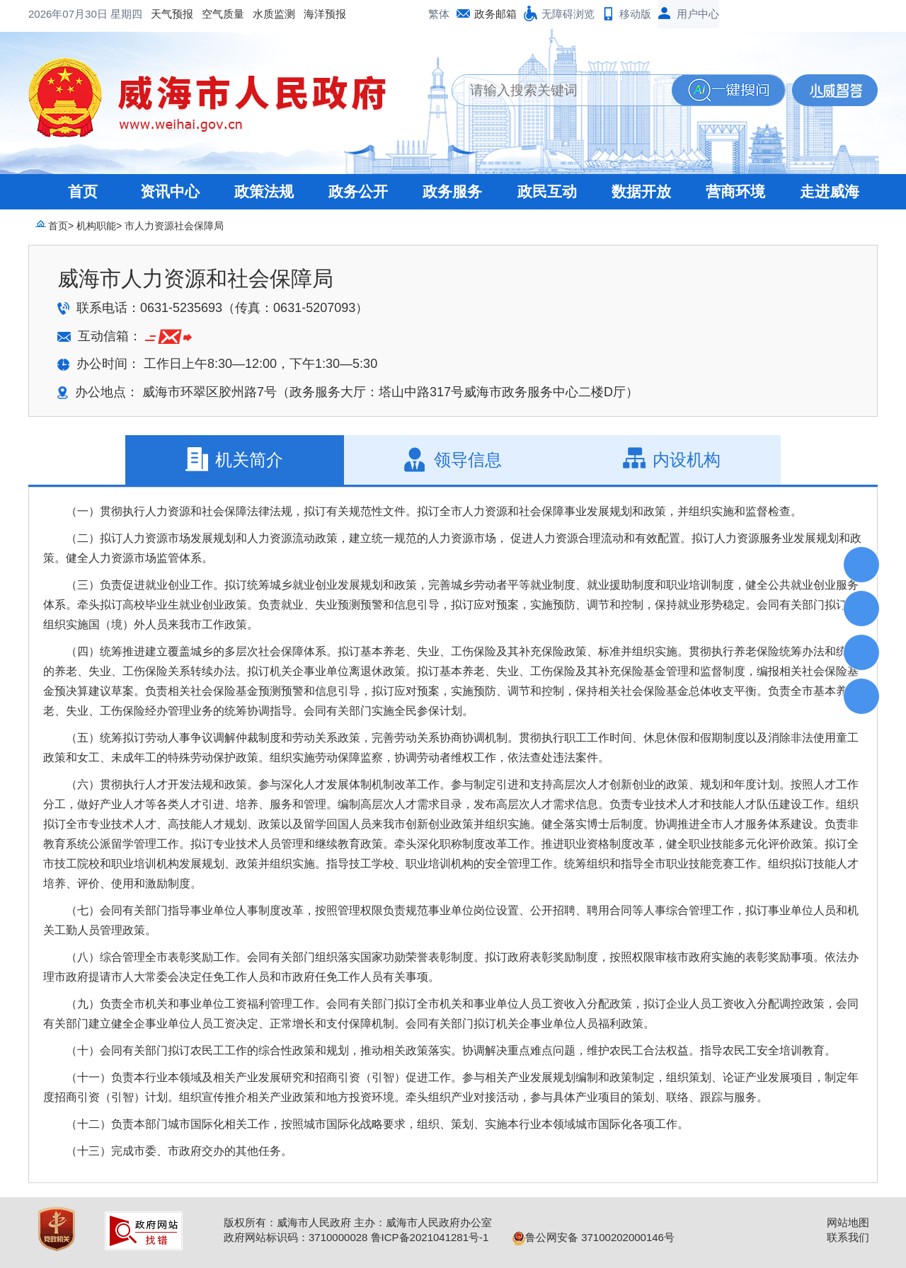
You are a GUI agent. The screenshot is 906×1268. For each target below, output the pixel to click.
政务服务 (452, 191)
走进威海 (829, 191)
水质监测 (160, 14)
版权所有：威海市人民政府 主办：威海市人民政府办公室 (358, 1222)
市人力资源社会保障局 (174, 225)
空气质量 (109, 14)
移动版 (635, 14)
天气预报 (58, 14)
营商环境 (735, 191)
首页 (83, 191)
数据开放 (641, 191)
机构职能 (96, 225)
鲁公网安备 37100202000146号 (593, 1237)
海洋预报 (211, 14)
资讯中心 (170, 191)
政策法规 (264, 191)
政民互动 (547, 191)
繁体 (438, 14)
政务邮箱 (495, 14)
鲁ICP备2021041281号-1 (430, 1237)
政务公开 (358, 191)
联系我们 (848, 1237)
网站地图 (848, 1222)
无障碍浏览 (568, 14)
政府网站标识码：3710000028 (295, 1237)
